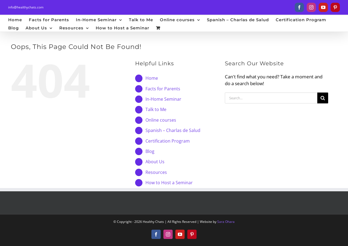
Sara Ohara (226, 221)
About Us (154, 162)
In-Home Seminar (163, 99)
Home (151, 78)
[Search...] (271, 98)
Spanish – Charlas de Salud (172, 130)
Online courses (160, 120)
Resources (156, 172)
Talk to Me (155, 109)
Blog (149, 151)
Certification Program (167, 141)
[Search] (322, 98)
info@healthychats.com (26, 7)
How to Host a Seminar (169, 183)
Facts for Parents (162, 89)
